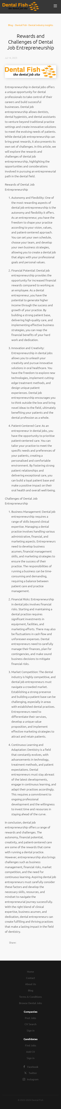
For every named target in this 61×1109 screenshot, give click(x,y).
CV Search (30, 1024)
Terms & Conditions (30, 996)
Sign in (30, 1030)
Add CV (30, 1051)
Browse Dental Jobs (30, 1003)
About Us (30, 984)
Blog (10, 25)
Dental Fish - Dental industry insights (34, 25)
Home (30, 971)
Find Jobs (30, 1045)
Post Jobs (30, 1017)
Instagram (33, 1079)
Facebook (32, 1066)
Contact (30, 977)
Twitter (33, 1072)
